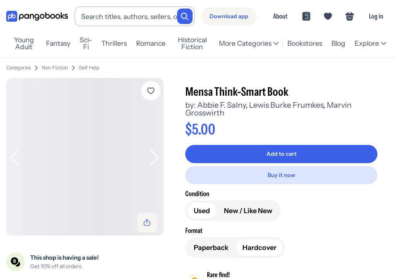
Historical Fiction (192, 43)
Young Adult (24, 43)
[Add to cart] (281, 154)
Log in (376, 16)
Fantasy (58, 43)
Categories (18, 68)
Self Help (89, 68)
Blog (338, 43)
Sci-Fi (86, 43)
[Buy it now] (281, 175)
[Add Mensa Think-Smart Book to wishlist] (150, 90)
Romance (151, 43)
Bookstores (304, 43)
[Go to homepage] (37, 16)
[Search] (185, 16)
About (280, 16)
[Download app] (229, 16)
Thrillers (114, 43)
